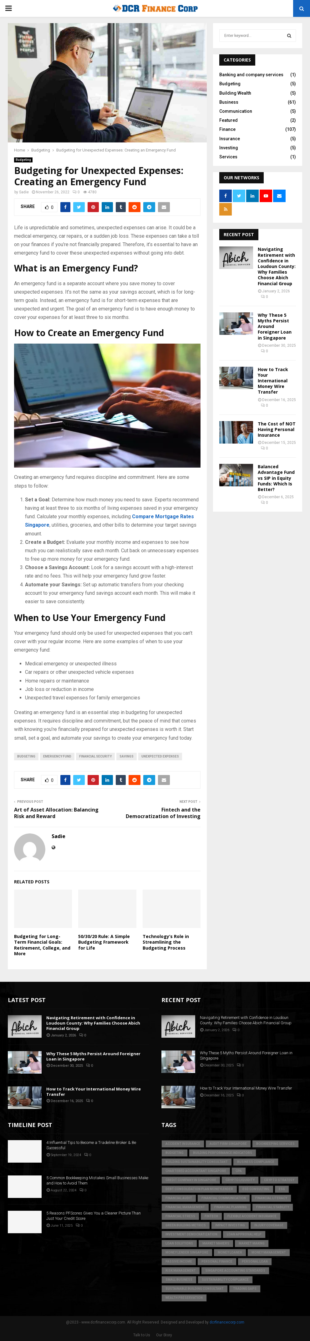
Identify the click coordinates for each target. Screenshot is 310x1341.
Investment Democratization (191, 1234)
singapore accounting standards (235, 1270)
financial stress (180, 1216)
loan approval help (244, 1234)
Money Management (269, 1252)
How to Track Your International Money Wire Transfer (273, 380)
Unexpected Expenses (160, 756)
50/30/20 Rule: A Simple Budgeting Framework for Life (104, 942)
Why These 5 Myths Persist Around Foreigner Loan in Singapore (93, 1056)
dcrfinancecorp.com (227, 1322)
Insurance (229, 138)
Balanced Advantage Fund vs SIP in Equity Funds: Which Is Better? (276, 478)
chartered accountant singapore (195, 1171)
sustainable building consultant (194, 1288)
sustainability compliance (225, 1279)
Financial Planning (230, 1207)
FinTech (211, 1216)
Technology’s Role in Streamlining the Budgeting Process (166, 942)
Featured (228, 120)
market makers (215, 1243)
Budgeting (23, 159)
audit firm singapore (228, 1143)
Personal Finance (216, 1261)
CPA (239, 1171)
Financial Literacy (271, 1198)
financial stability (272, 1207)
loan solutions (179, 1243)
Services (228, 156)
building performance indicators (222, 1153)
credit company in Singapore (190, 1180)
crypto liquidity (240, 1180)
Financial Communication (223, 1198)
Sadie (24, 192)
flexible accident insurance (252, 1216)
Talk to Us (141, 1335)
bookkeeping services (275, 1143)
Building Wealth (235, 93)
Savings (126, 756)
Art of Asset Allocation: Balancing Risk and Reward (56, 813)
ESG (282, 1189)
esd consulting (255, 1189)
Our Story (164, 1335)
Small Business (178, 1279)
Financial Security (95, 756)
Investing (228, 147)
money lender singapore (186, 1252)
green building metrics (185, 1225)
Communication (235, 111)
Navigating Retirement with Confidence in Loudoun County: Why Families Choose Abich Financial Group (277, 266)
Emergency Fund (57, 756)
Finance (227, 129)
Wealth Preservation (184, 1297)
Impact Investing (230, 1225)
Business (228, 102)
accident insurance (182, 1143)
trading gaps (245, 1288)
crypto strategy (279, 1180)
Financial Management (185, 1207)
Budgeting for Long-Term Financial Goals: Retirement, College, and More (42, 944)
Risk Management (180, 1270)
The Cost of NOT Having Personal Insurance (277, 429)
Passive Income (178, 1261)
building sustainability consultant (196, 1162)
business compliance (255, 1162)
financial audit (178, 1198)
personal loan (255, 1261)
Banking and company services (251, 74)
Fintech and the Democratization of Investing (163, 813)
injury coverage (268, 1225)
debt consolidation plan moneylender (199, 1189)
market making (252, 1243)
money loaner (230, 1252)
